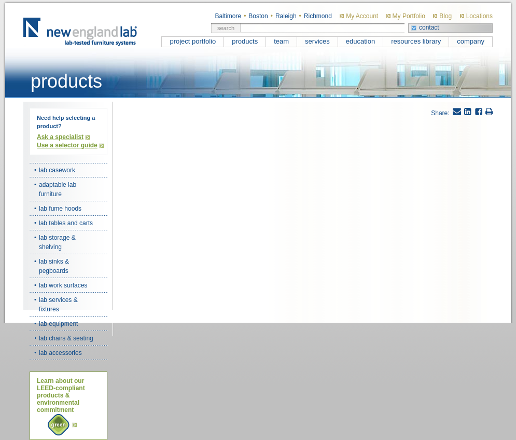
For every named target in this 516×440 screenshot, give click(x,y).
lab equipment (58, 323)
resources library (416, 41)
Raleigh (286, 16)
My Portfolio (409, 16)
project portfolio (193, 41)
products (245, 41)
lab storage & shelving (57, 242)
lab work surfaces (63, 285)
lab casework (57, 170)
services (317, 41)
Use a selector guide (67, 145)
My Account (362, 16)
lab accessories (60, 352)
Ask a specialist (60, 137)
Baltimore (228, 16)
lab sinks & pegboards (54, 266)
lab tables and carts (66, 223)
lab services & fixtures (58, 304)
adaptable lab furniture (57, 189)
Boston (258, 16)
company (470, 41)
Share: (440, 113)
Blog (445, 16)
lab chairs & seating (66, 338)
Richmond (318, 16)
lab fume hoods (60, 208)
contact (429, 27)
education (360, 41)
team (281, 41)
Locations (479, 16)
